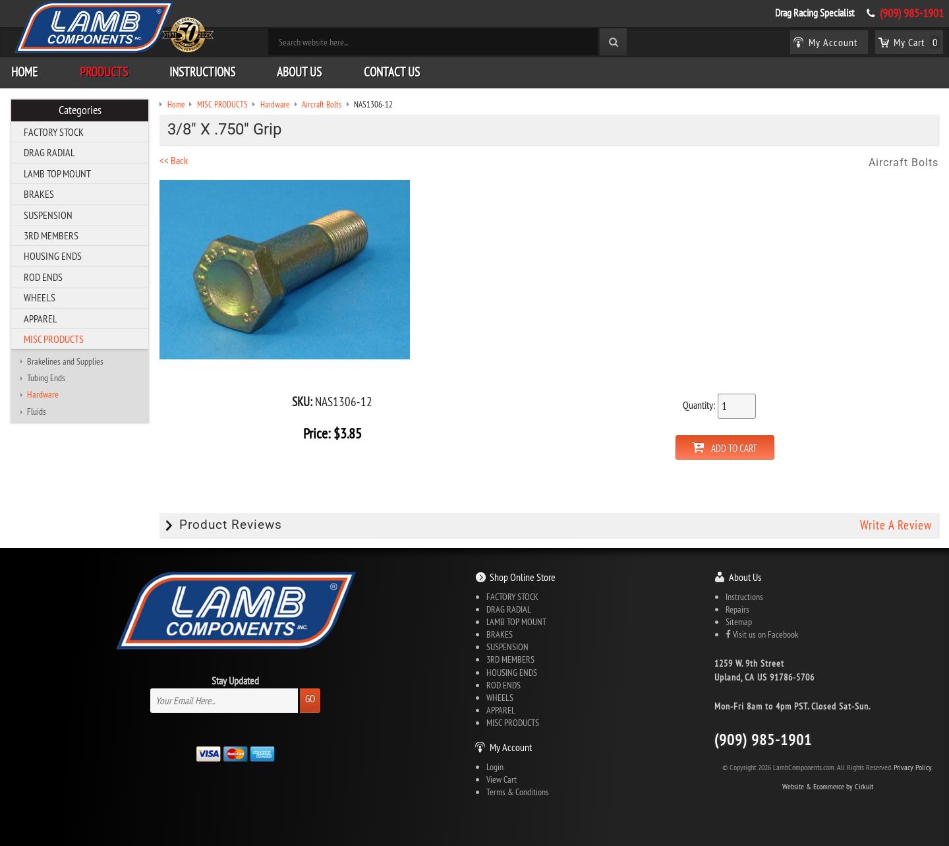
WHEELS (39, 297)
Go (310, 698)
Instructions (202, 72)
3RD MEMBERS (51, 235)
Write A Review (896, 525)
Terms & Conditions (517, 792)
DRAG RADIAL (49, 152)
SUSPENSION (48, 215)
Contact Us (392, 72)
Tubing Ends (46, 378)
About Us (299, 72)
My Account (511, 747)
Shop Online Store (523, 577)
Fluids (36, 411)
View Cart (501, 779)
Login (494, 767)
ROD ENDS (43, 277)
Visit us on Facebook (762, 634)
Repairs (737, 609)
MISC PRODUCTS (54, 339)
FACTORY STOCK (54, 131)
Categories (80, 110)
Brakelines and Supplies (65, 361)
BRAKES (39, 193)
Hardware (43, 394)
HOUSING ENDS (53, 255)
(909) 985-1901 (912, 13)
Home (24, 72)
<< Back (173, 160)
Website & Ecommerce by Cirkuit (827, 786)
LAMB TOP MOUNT (57, 173)
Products (104, 72)
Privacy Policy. (913, 767)
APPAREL (40, 318)
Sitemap (739, 622)
